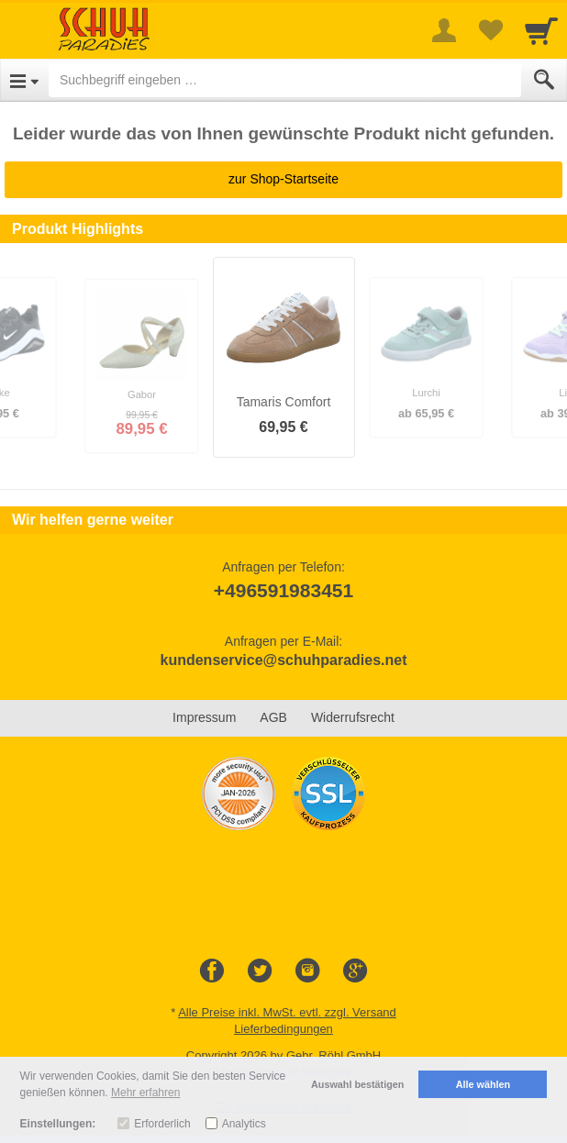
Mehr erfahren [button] (145, 1092)
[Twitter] (260, 971)
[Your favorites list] (490, 30)
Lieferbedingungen (283, 1029)
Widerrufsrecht (353, 717)
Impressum (204, 717)
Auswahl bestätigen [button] (357, 1084)
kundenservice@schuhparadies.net (283, 660)
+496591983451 (283, 590)
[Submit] (544, 80)
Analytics (244, 1123)
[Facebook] (212, 971)
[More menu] (444, 30)
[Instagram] (307, 971)
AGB (273, 717)
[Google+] (355, 971)
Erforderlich (162, 1123)
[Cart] (541, 30)
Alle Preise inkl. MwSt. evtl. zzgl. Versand (287, 1012)
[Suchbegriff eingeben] (285, 79)
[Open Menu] (24, 79)
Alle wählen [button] (483, 1084)
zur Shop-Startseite (283, 179)
